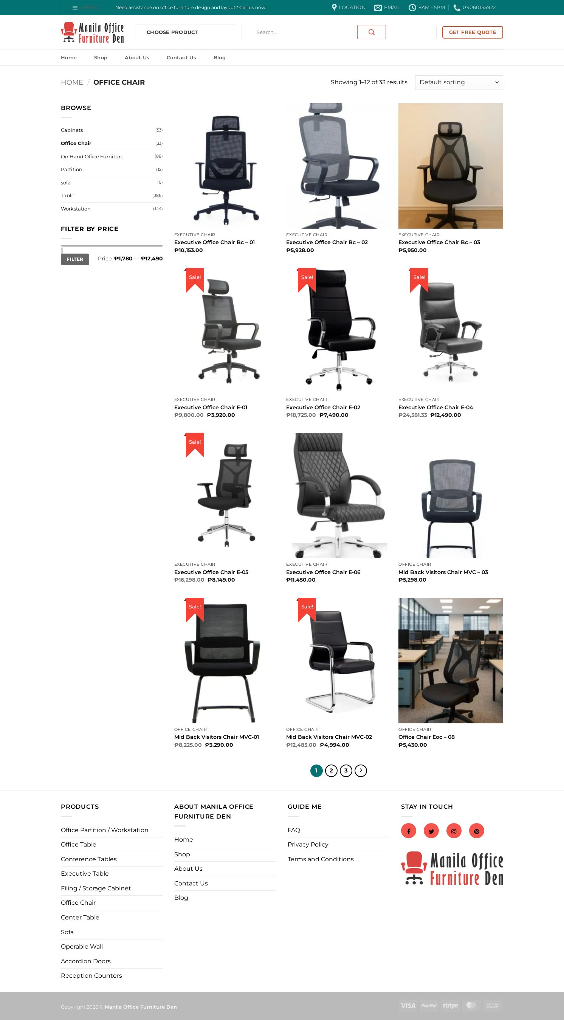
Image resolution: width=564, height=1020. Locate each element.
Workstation (76, 209)
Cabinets (72, 130)
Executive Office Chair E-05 (211, 572)
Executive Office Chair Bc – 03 (439, 242)
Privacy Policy (308, 844)
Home (69, 57)
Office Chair (76, 143)
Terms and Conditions (321, 859)
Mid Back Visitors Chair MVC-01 (216, 737)
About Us (137, 57)
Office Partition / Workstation (105, 830)
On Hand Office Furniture (92, 156)
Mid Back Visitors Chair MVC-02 (329, 737)
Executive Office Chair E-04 (435, 407)
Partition (71, 169)
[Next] (361, 771)
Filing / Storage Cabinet (96, 888)
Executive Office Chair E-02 (323, 407)
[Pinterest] (476, 831)
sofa (66, 183)
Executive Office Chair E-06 (323, 572)
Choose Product (172, 32)
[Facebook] (408, 831)
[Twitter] (431, 831)
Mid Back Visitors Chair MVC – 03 (443, 572)
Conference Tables (89, 859)
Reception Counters (91, 975)
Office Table (78, 844)
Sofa (67, 932)
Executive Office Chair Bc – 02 (327, 242)
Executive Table (85, 873)
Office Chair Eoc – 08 (426, 737)
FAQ (294, 830)
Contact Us (181, 57)
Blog (220, 57)
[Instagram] (454, 831)
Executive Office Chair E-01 (210, 407)
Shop (100, 57)
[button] (86, 7)
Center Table (80, 917)
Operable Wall (82, 946)
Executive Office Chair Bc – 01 (214, 242)
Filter (75, 259)
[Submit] (371, 32)
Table (67, 195)
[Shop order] (459, 82)
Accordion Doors (86, 961)
